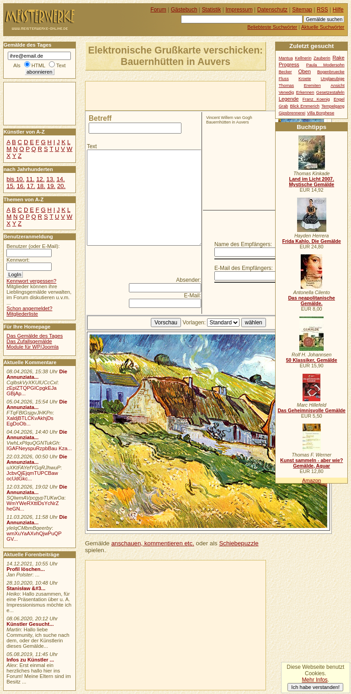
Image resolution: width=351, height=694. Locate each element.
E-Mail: (192, 295)
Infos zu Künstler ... (30, 659)
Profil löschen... (25, 569)
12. (40, 179)
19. (51, 186)
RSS (322, 9)
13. (50, 179)
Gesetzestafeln (330, 92)
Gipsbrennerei (292, 113)
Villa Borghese (321, 113)
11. (30, 179)
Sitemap (302, 9)
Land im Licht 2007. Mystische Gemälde (311, 181)
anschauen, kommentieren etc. (152, 543)
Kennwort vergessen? (31, 281)
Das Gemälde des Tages (34, 336)
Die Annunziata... (36, 374)
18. (41, 186)
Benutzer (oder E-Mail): (32, 246)
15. (10, 186)
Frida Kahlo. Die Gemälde (311, 241)
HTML (38, 65)
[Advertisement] (192, 95)
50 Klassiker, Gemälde (311, 360)
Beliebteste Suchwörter (272, 27)
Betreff (100, 118)
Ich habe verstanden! (315, 687)
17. (31, 186)
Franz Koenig (316, 99)
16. (20, 186)
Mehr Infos (314, 680)
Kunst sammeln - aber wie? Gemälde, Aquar (311, 462)
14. (60, 179)
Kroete (304, 78)
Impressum (239, 9)
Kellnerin (303, 58)
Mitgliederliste (22, 314)
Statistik (211, 9)
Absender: (188, 280)
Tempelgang (333, 106)
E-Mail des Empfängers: (243, 268)
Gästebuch (184, 9)
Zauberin (322, 58)
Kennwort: (18, 260)
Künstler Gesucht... (29, 624)
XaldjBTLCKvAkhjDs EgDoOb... (29, 420)
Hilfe (338, 9)
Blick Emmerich (304, 106)
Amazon (311, 480)
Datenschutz (272, 9)
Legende (289, 99)
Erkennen (305, 92)
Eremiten (312, 85)
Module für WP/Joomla (32, 347)
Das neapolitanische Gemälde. (311, 300)
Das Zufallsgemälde (29, 341)
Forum (158, 9)
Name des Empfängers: (243, 244)
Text (92, 146)
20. (61, 186)
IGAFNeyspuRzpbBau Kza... (39, 448)
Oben (304, 71)
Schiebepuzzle (238, 543)
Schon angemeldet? (29, 308)
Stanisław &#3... (25, 588)
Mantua (286, 58)
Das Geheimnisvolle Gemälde (311, 410)
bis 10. (15, 179)
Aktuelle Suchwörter (322, 27)
